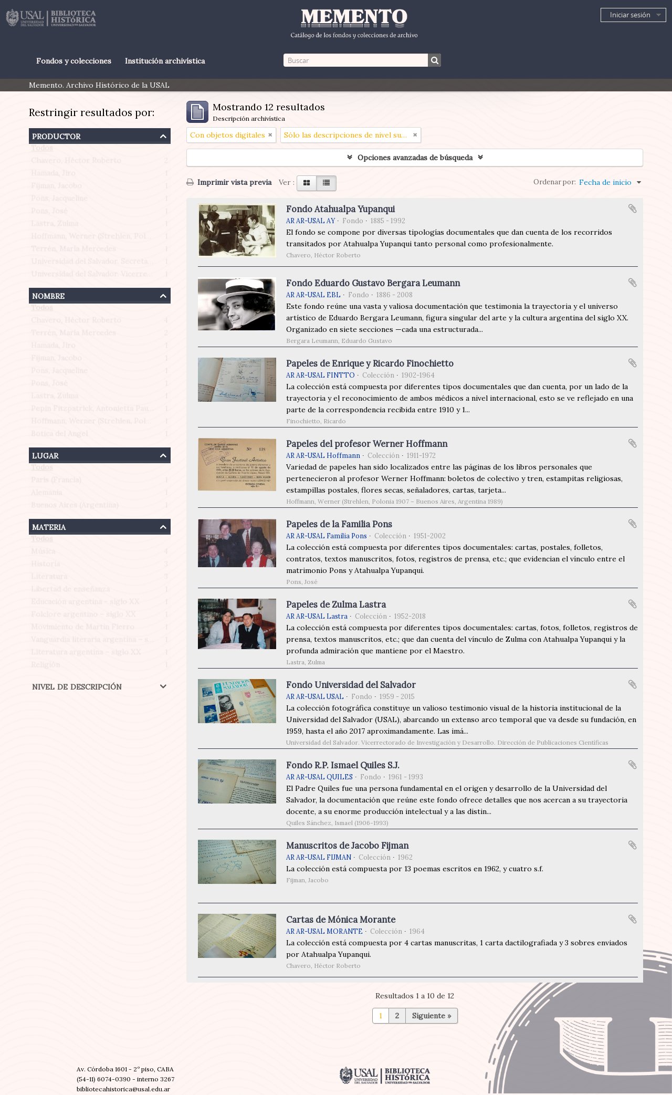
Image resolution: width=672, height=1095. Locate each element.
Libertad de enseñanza (70, 591)
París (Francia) (56, 482)
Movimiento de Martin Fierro (82, 629)
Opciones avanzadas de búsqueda (415, 157)
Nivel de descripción (77, 685)
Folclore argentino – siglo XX (83, 616)
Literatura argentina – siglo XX (86, 654)
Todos (42, 150)
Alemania (46, 494)
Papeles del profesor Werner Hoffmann (366, 444)
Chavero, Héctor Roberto (76, 163)
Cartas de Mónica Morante (340, 919)
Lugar (45, 454)
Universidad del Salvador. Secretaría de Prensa (112, 263)
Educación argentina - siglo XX (85, 604)
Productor (56, 135)
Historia (45, 566)
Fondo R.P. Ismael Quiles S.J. (343, 765)
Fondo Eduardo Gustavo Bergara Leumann (373, 283)
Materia (49, 526)
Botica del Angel (59, 436)
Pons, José (49, 213)
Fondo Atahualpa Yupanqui (340, 209)
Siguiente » (431, 1015)
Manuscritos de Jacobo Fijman (347, 845)
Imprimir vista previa (228, 182)
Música (43, 553)
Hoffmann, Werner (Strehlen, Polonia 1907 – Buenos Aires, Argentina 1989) (161, 238)
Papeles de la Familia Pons (339, 524)
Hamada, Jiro (53, 175)
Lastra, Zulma (54, 226)
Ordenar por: (554, 182)
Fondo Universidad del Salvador (351, 685)
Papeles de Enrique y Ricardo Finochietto (370, 363)
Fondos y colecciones (73, 61)
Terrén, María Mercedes (73, 251)
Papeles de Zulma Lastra (336, 604)
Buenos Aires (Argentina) (75, 507)
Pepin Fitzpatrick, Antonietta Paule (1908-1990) (114, 410)
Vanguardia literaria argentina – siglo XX (102, 641)
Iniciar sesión (630, 14)
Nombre (48, 294)
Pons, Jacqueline (59, 200)
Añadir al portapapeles (632, 208)
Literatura (49, 578)
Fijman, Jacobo (56, 188)
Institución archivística (165, 61)
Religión (45, 667)
